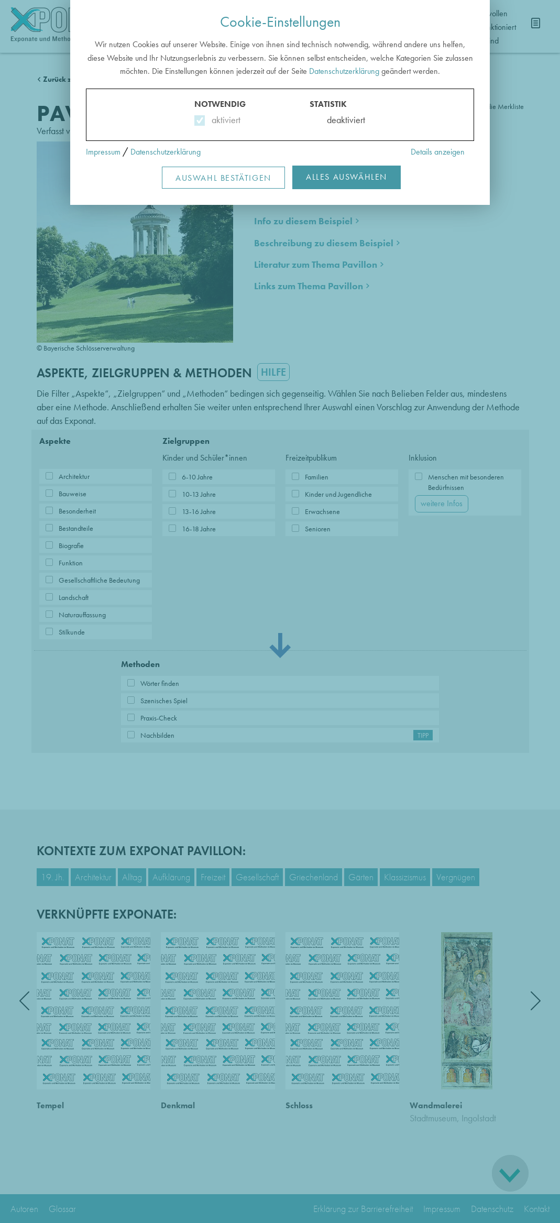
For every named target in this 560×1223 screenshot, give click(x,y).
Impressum (103, 151)
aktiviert (224, 120)
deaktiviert (339, 120)
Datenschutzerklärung (344, 71)
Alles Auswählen (346, 176)
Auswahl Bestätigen (223, 177)
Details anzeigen (438, 151)
